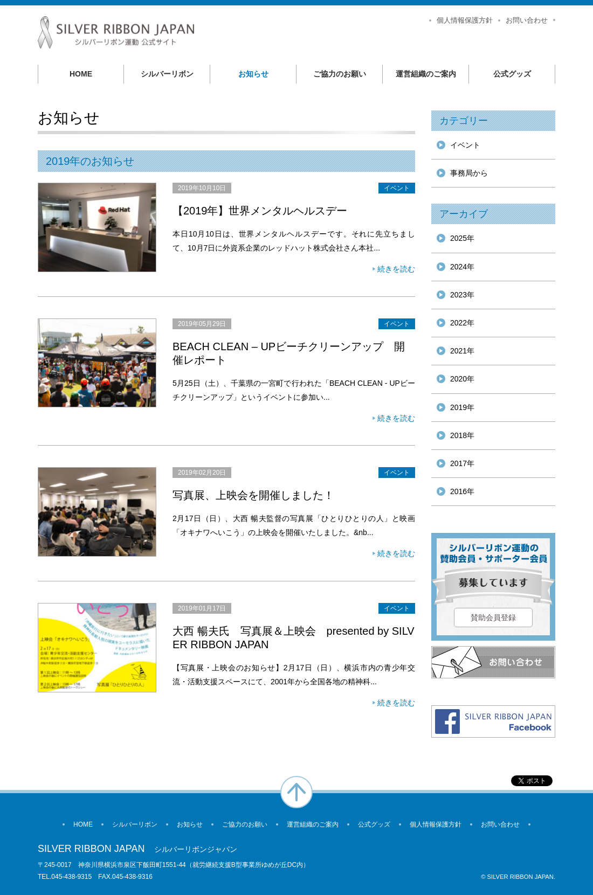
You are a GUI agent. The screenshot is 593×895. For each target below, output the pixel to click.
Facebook (493, 721)
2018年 (462, 435)
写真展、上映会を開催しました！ (253, 495)
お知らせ (253, 74)
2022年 (462, 322)
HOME (81, 74)
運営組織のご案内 (426, 74)
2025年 (462, 238)
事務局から (469, 173)
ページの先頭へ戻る (296, 792)
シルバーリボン (167, 74)
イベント (397, 188)
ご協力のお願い (339, 74)
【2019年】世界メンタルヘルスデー (260, 211)
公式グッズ (512, 74)
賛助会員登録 (493, 617)
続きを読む (396, 269)
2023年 (462, 294)
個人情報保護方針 (465, 20)
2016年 (462, 491)
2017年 (462, 463)
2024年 (462, 266)
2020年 (462, 378)
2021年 (462, 350)
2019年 (462, 407)
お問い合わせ (527, 20)
